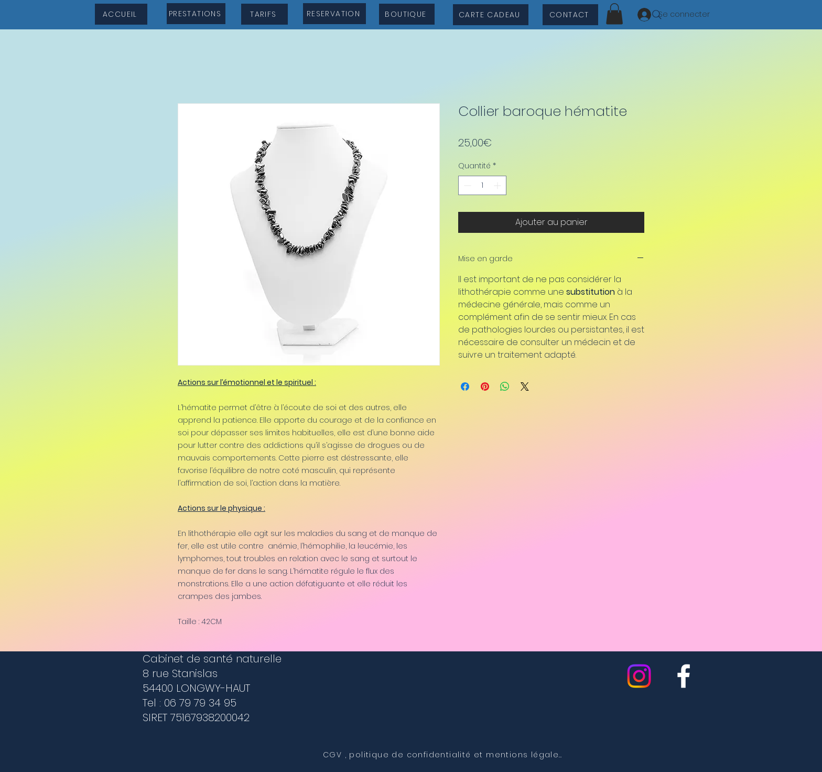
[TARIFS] (264, 14)
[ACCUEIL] (121, 14)
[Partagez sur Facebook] (465, 386)
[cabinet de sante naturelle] (683, 676)
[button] (614, 14)
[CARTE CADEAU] (490, 14)
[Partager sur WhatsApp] (505, 386)
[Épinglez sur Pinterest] (485, 386)
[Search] (657, 15)
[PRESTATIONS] (196, 13)
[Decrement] (466, 185)
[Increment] (498, 185)
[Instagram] (639, 676)
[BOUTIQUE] (407, 14)
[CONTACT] (570, 14)
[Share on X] (524, 386)
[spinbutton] (482, 185)
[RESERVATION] (334, 13)
